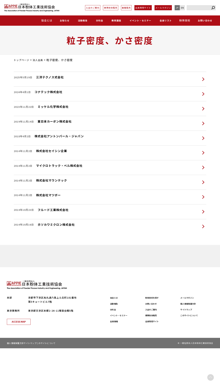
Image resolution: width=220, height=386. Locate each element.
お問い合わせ (205, 20)
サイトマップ (188, 347)
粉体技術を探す (154, 335)
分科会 (98, 20)
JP (177, 7)
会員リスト (165, 20)
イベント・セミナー (139, 20)
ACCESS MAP (19, 359)
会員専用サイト (143, 7)
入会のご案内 (92, 7)
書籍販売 (126, 7)
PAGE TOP (210, 376)
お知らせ (64, 20)
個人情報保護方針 (190, 341)
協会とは (115, 335)
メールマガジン (163, 7)
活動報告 (82, 20)
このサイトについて (192, 353)
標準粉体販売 (110, 7)
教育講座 (114, 20)
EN (182, 7)
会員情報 (115, 359)
